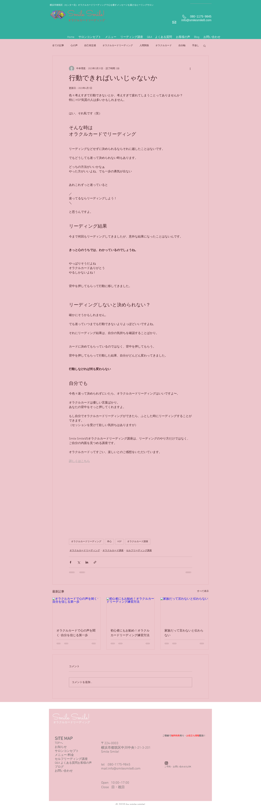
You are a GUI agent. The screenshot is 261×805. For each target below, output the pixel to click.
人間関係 (144, 45)
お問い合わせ (64, 771)
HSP (119, 541)
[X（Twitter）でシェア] (78, 562)
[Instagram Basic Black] (166, 763)
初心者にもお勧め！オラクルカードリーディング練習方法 (130, 633)
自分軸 (181, 45)
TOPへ (59, 743)
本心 (109, 541)
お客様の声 (85, 763)
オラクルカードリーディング (118, 45)
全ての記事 (58, 45)
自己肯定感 (90, 45)
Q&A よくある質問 (66, 763)
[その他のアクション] (190, 68)
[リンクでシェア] (95, 562)
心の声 (74, 45)
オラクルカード (163, 45)
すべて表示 (203, 591)
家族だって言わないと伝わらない (183, 633)
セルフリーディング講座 (139, 550)
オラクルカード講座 (137, 541)
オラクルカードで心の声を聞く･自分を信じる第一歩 (75, 633)
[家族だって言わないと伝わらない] (184, 611)
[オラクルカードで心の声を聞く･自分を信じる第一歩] (76, 611)
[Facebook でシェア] (70, 562)
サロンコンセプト (67, 751)
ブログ (59, 767)
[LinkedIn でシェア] (86, 562)
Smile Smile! (86, 14)
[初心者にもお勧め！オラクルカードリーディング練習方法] (131, 611)
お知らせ (61, 747)
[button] (110, 37)
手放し (195, 45)
